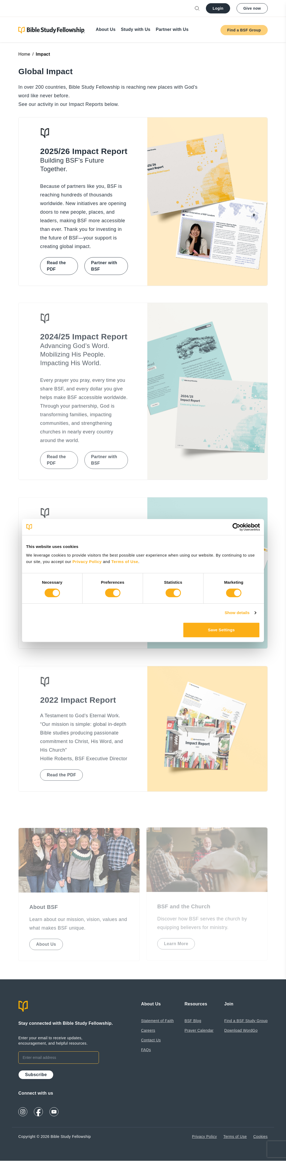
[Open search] (197, 8)
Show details (237, 612)
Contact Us (151, 1040)
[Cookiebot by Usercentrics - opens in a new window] (236, 527)
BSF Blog (192, 1021)
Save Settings (221, 630)
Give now (252, 8)
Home (24, 54)
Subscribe (36, 1074)
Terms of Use (124, 561)
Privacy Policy (88, 561)
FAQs (146, 1050)
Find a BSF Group (244, 30)
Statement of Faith (157, 1021)
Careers (148, 1030)
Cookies (260, 1136)
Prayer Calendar (198, 1030)
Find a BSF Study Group (245, 1021)
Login (218, 8)
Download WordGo (241, 1030)
